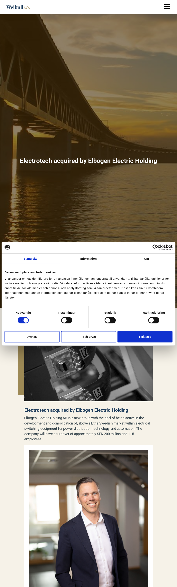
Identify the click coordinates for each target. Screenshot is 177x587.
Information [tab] (88, 258)
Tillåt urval (88, 336)
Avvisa (32, 336)
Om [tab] (146, 258)
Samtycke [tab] (31, 258)
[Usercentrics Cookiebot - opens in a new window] (155, 247)
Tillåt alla (145, 336)
